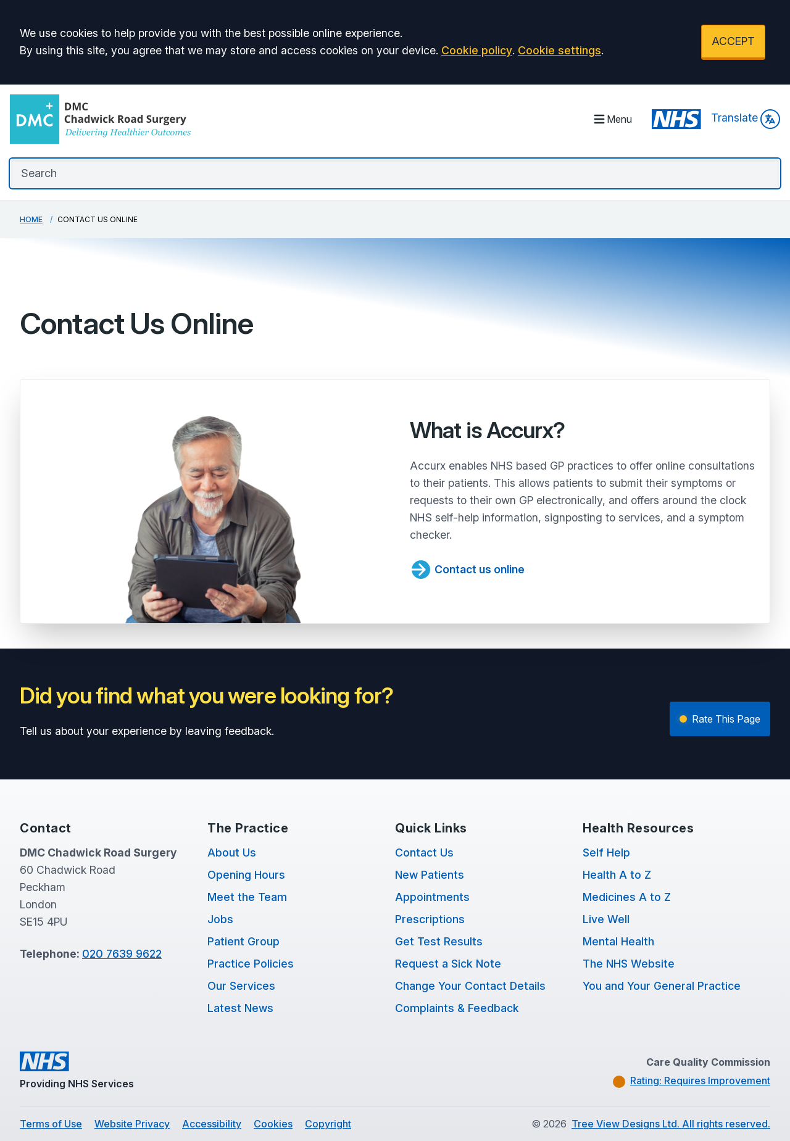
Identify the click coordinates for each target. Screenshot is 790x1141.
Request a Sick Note (448, 963)
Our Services (241, 985)
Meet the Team (247, 896)
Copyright (328, 1124)
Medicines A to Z (627, 896)
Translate (745, 119)
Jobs (220, 919)
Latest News (240, 1008)
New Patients (429, 874)
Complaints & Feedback (457, 1008)
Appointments (432, 896)
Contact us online (467, 569)
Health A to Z (617, 874)
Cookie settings (559, 50)
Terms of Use (51, 1124)
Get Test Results (439, 941)
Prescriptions (430, 919)
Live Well (606, 919)
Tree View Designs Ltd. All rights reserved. (671, 1124)
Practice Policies (250, 963)
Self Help (606, 852)
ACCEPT (733, 41)
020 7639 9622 (122, 953)
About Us (231, 852)
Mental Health (618, 941)
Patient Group (243, 941)
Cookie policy (476, 50)
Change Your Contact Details (470, 985)
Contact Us (424, 852)
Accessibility (211, 1124)
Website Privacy (132, 1124)
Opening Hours (246, 874)
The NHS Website (629, 963)
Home (31, 219)
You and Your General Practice (662, 985)
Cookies (273, 1124)
